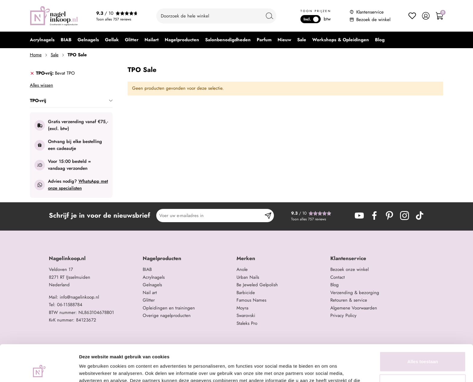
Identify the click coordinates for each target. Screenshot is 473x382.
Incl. (311, 19)
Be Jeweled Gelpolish (257, 284)
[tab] (71, 73)
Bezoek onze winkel (349, 269)
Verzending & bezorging (354, 292)
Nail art (150, 292)
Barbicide (246, 292)
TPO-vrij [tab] (71, 100)
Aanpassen (423, 349)
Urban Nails (248, 277)
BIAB (147, 269)
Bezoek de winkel (373, 19)
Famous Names (251, 300)
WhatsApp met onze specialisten (78, 184)
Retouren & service (348, 300)
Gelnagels (152, 284)
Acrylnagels (154, 277)
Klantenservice (370, 12)
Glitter (149, 300)
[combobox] (216, 15)
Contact (337, 277)
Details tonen (93, 370)
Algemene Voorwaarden (353, 308)
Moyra (242, 308)
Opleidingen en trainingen (169, 308)
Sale (55, 54)
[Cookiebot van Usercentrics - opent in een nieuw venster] (39, 370)
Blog (334, 284)
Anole (242, 269)
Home (36, 54)
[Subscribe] (268, 215)
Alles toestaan (422, 327)
